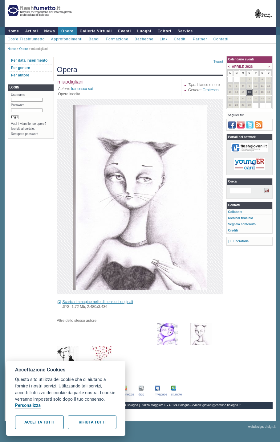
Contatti (220, 39)
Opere (67, 31)
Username (18, 94)
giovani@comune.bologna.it (221, 405)
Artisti (31, 31)
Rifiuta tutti (92, 422)
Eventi (124, 31)
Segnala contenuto (242, 224)
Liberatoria (241, 241)
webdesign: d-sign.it (261, 426)
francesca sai (82, 89)
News (49, 31)
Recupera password (25, 134)
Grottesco (211, 90)
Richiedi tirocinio (240, 218)
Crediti (180, 39)
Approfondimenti (67, 39)
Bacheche (144, 39)
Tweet (218, 61)
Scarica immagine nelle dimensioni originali (98, 302)
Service (185, 31)
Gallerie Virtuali (96, 31)
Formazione (117, 39)
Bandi (94, 39)
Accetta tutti (39, 422)
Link (164, 39)
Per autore (20, 75)
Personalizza (28, 405)
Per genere (20, 68)
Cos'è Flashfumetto (26, 39)
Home (13, 31)
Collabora (235, 212)
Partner (200, 39)
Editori (164, 31)
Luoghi (144, 31)
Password (18, 105)
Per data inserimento (29, 60)
